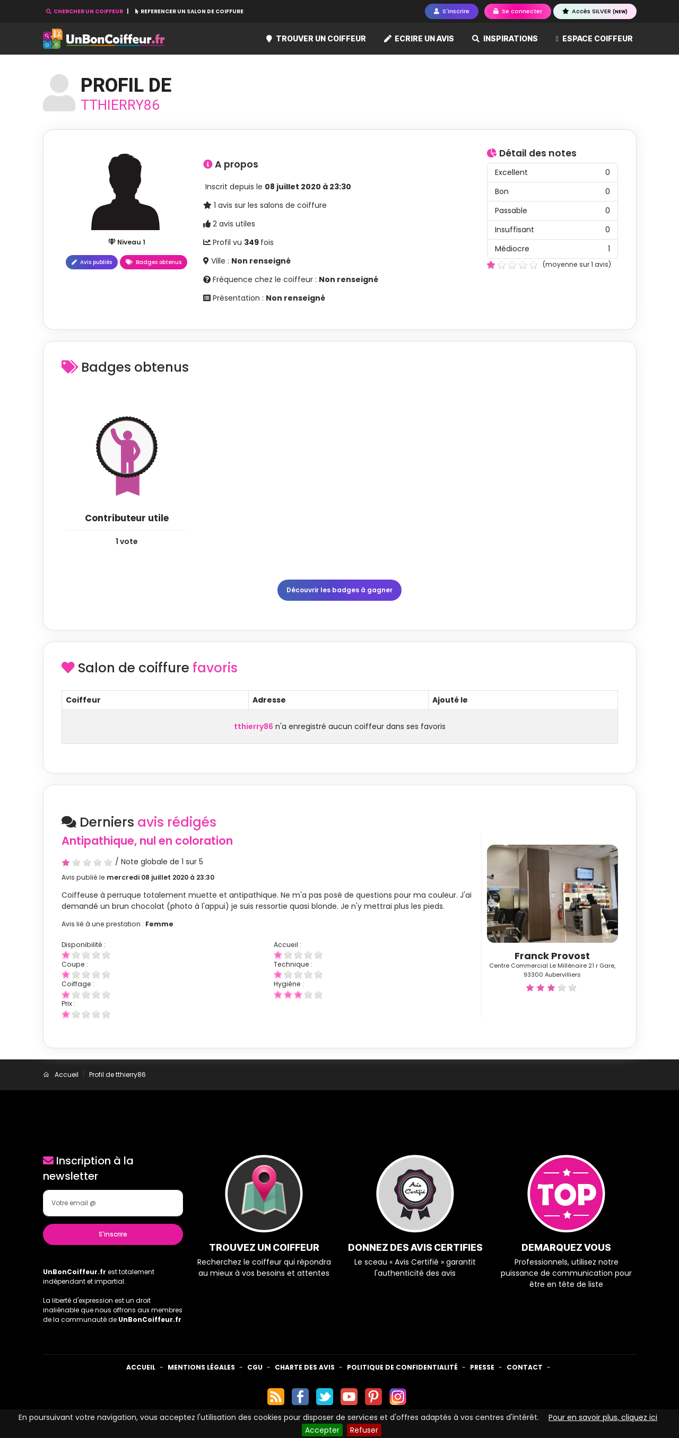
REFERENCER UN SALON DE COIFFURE (189, 11)
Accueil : (287, 944)
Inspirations (505, 38)
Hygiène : (289, 983)
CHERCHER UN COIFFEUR (85, 11)
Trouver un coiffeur (316, 38)
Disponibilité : (84, 944)
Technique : (293, 964)
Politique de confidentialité (402, 1367)
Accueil (140, 1367)
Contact (525, 1367)
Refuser (364, 1430)
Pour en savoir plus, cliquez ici (603, 1417)
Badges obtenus (153, 262)
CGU (255, 1367)
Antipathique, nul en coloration (147, 840)
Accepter (322, 1430)
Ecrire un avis (419, 38)
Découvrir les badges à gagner (339, 589)
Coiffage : (78, 983)
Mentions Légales (201, 1367)
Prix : (68, 1003)
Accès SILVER (595, 11)
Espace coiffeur (594, 38)
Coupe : (75, 964)
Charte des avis (305, 1367)
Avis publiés (92, 262)
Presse (482, 1367)
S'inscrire (113, 1234)
